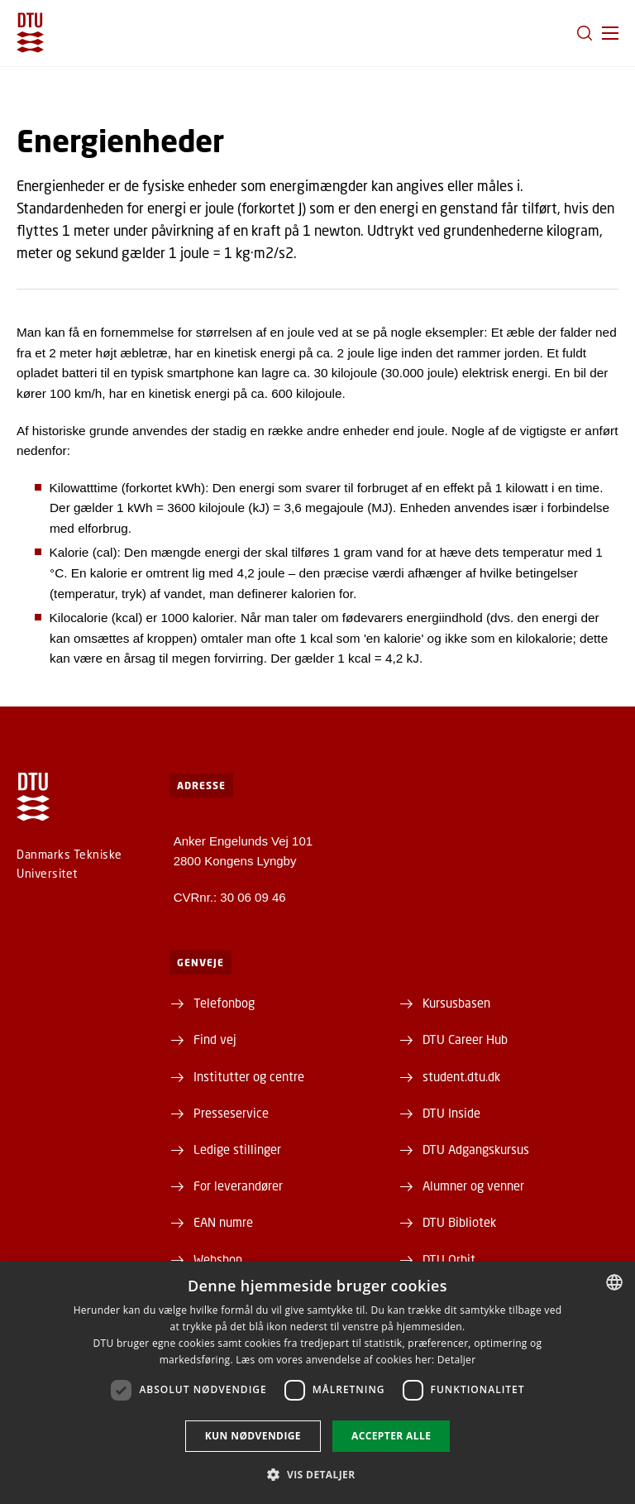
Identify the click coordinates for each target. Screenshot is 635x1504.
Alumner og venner (473, 1185)
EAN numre (223, 1221)
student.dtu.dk (461, 1076)
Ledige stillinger (237, 1149)
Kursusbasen (456, 1002)
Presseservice (231, 1112)
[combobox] (614, 1282)
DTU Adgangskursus (476, 1149)
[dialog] (317, 1383)
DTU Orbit (449, 1259)
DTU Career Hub (465, 1039)
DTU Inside (451, 1112)
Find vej (214, 1039)
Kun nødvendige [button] (253, 1436)
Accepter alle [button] (391, 1436)
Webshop (217, 1259)
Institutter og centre (248, 1076)
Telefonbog (224, 1002)
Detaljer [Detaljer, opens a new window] (456, 1360)
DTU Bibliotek (459, 1221)
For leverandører (238, 1185)
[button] (610, 33)
